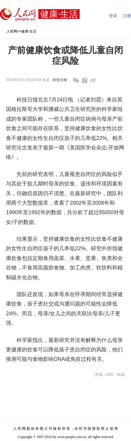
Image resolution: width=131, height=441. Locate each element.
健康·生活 (28, 31)
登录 (113, 16)
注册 (127, 16)
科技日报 (60, 80)
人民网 (11, 31)
